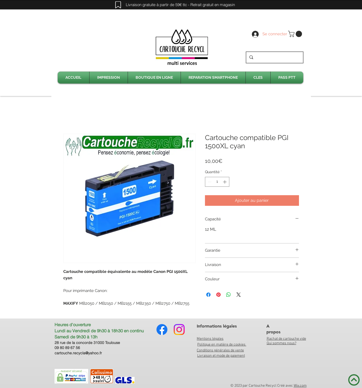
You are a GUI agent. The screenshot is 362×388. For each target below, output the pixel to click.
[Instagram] (179, 329)
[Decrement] (209, 181)
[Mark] (118, 4)
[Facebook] (162, 329)
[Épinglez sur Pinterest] (218, 294)
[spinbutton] (217, 181)
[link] (295, 34)
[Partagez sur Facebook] (208, 294)
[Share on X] (238, 294)
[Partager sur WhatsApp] (228, 294)
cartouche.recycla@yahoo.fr (78, 353)
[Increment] (225, 181)
